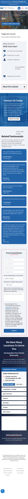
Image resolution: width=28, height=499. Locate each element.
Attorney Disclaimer (7, 470)
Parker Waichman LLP (6, 15)
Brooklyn (6, 403)
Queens (5, 398)
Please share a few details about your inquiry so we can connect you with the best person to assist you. (13, 289)
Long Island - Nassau (9, 369)
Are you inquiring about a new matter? (13, 275)
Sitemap (8, 475)
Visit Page (19, 384)
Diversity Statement (7, 473)
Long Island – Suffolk (9, 389)
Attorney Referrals (20, 470)
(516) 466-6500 (8, 380)
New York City (7, 394)
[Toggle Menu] (26, 8)
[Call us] (19, 8)
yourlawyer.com (9, 307)
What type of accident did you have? (13, 282)
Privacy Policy (20, 473)
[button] (22, 8)
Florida (5, 407)
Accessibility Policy (7, 468)
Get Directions (8, 384)
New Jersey (6, 412)
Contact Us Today (14, 119)
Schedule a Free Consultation (11, 24)
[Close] (27, 3)
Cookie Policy (20, 468)
